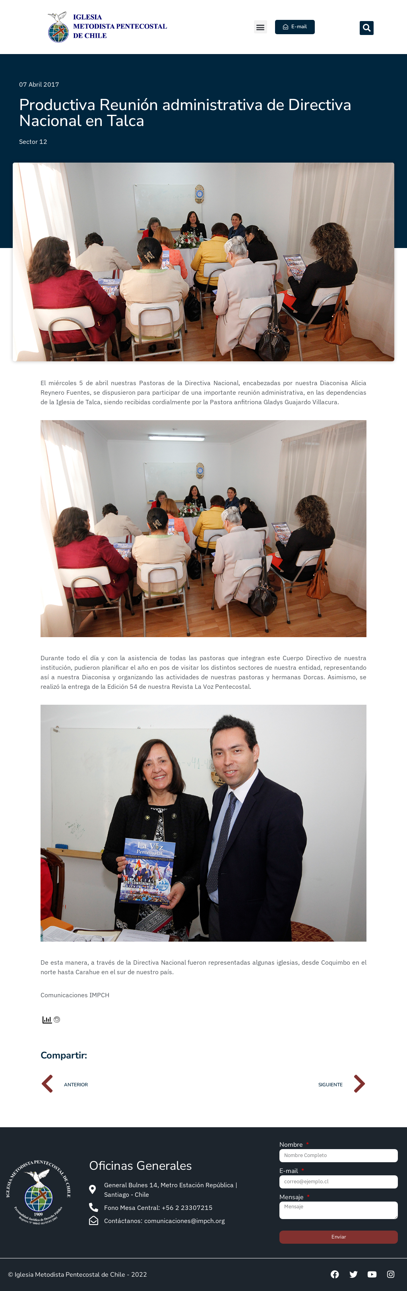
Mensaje (292, 1198)
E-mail (289, 1171)
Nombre (291, 1145)
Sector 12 (33, 141)
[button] (260, 26)
